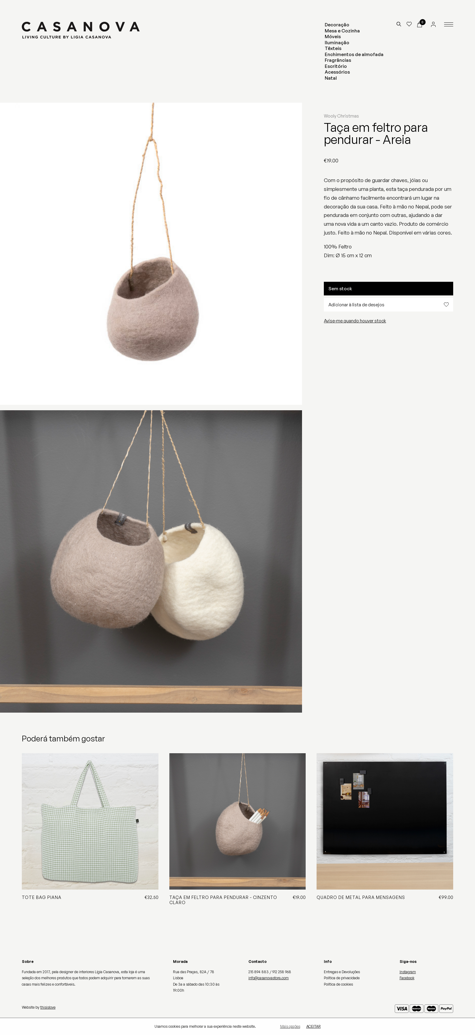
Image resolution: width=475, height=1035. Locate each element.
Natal (331, 78)
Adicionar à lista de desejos (388, 305)
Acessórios (337, 72)
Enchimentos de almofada (354, 54)
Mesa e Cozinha (342, 31)
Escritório (336, 66)
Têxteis (333, 48)
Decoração (337, 25)
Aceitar (313, 1026)
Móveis (333, 36)
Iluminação (337, 42)
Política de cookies (338, 984)
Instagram (408, 972)
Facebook (407, 978)
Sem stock (340, 288)
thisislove (47, 1007)
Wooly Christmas (341, 116)
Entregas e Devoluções (342, 972)
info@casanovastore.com (268, 978)
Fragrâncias (338, 60)
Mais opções (290, 1026)
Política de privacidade (342, 978)
